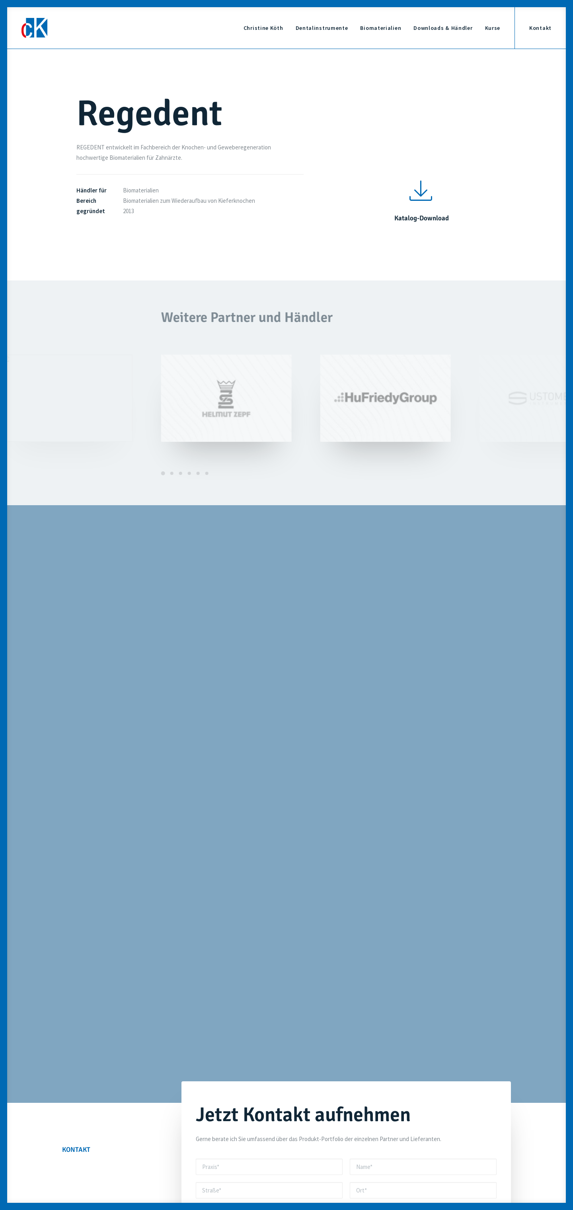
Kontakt (540, 27)
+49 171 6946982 (256, 985)
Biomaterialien (380, 27)
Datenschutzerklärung (309, 895)
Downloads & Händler (442, 27)
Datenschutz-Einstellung (418, 1147)
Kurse (493, 27)
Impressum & (404, 1122)
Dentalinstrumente (322, 27)
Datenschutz (437, 1122)
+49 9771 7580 (250, 1090)
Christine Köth (263, 27)
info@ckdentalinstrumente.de (413, 985)
